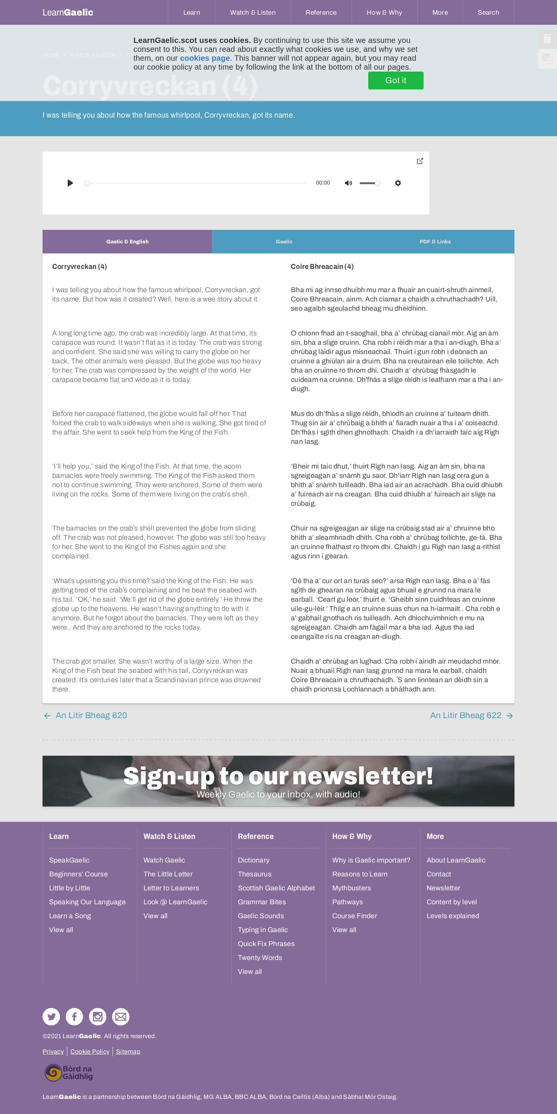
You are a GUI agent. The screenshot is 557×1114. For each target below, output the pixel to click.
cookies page (205, 58)
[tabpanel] (278, 478)
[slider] (195, 183)
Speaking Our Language (87, 902)
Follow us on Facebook (74, 1016)
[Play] (70, 183)
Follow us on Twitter (51, 1016)
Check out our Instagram (97, 1016)
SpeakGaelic (69, 860)
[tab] (127, 241)
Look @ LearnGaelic (176, 902)
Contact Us (121, 1016)
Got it (396, 80)
